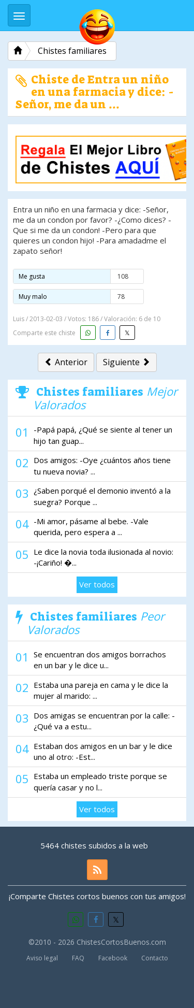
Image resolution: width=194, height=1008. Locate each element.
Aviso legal (42, 958)
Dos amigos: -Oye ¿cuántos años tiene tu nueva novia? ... (102, 465)
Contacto (154, 958)
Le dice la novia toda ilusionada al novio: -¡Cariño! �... (103, 557)
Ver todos (97, 584)
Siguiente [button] (126, 362)
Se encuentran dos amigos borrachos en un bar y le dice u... (100, 659)
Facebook (112, 958)
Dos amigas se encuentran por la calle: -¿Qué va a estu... (104, 720)
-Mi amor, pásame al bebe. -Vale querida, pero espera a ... (91, 526)
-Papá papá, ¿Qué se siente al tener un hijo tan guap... (103, 434)
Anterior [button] (65, 362)
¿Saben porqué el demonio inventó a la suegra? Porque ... (102, 496)
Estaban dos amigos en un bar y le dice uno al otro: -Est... (103, 751)
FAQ (78, 958)
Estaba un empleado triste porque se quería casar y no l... (100, 781)
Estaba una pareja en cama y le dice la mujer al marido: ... (101, 690)
